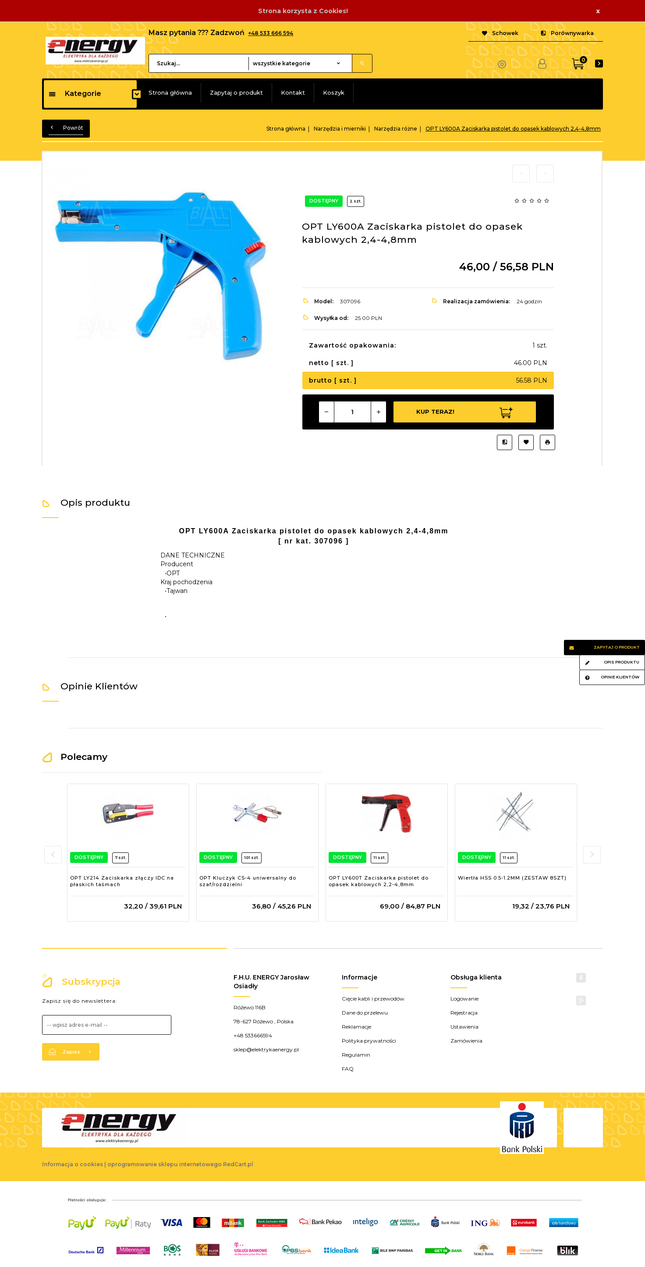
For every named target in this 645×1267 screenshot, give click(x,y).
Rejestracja (464, 1012)
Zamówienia (466, 1040)
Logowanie (464, 998)
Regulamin (356, 1054)
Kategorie (74, 93)
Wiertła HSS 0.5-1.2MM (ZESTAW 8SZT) (512, 878)
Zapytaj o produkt (236, 92)
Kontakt (293, 92)
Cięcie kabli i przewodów (373, 998)
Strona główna (170, 92)
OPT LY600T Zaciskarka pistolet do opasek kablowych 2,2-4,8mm (379, 881)
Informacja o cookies (72, 1164)
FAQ (348, 1068)
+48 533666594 (253, 1035)
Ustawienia (464, 1026)
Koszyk (333, 92)
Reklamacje (356, 1026)
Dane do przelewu (365, 1012)
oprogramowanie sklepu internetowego (164, 1164)
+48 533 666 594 (270, 33)
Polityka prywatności (369, 1040)
